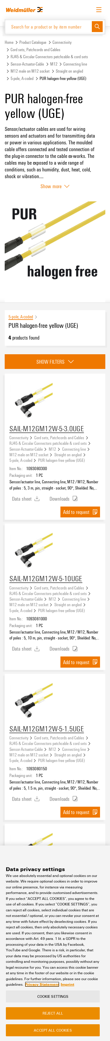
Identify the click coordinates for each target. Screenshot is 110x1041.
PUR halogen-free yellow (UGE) (61, 460)
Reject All (53, 1013)
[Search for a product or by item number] (48, 26)
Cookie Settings (53, 996)
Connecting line (75, 64)
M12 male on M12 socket (30, 71)
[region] (55, 943)
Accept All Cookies (53, 1030)
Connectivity (62, 42)
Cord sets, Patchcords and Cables (35, 49)
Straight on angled (69, 71)
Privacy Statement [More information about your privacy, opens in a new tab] (42, 984)
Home (9, 42)
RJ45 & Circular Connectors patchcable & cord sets (49, 56)
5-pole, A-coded (22, 78)
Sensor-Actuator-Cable (27, 64)
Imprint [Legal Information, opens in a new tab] (67, 984)
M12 (53, 64)
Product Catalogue (32, 42)
